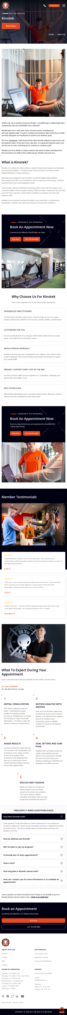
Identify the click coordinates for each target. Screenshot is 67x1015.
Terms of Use (6, 1002)
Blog (3, 961)
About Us (5, 954)
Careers (5, 957)
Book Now (54, 6)
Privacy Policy (18, 1002)
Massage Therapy (41, 957)
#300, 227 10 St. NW (42, 987)
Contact (4, 965)
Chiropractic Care (41, 954)
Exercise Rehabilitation (43, 961)
